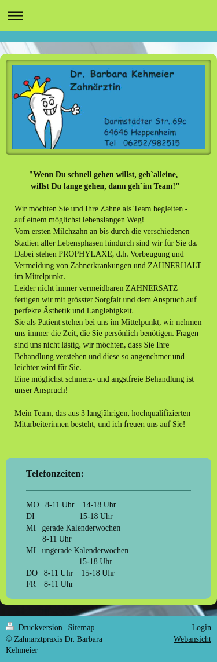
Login (201, 627)
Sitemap (81, 627)
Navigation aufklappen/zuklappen (108, 15)
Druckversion (35, 627)
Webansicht (192, 639)
